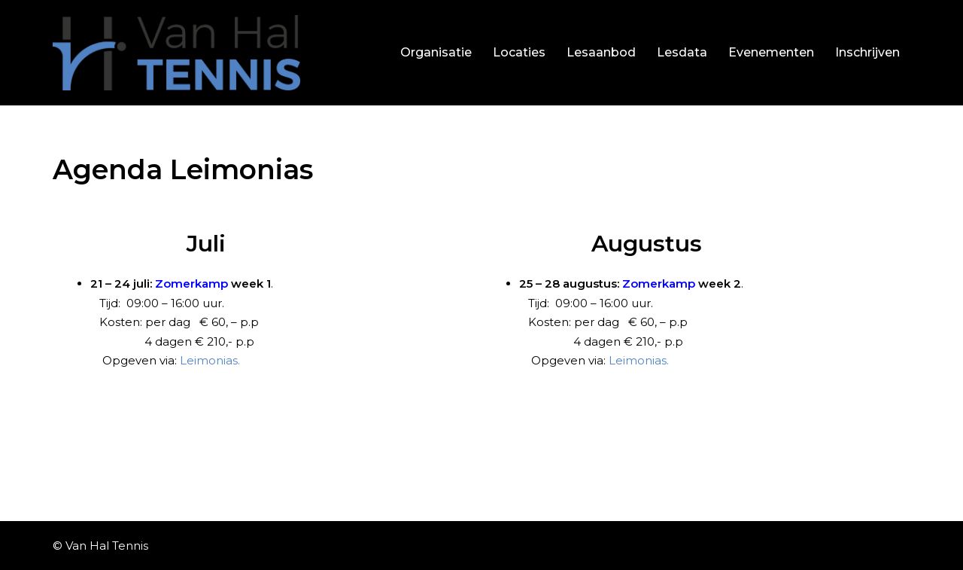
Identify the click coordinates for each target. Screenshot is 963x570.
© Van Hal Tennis (100, 545)
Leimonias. (210, 360)
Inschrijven (867, 52)
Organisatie (436, 52)
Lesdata (682, 52)
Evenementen (771, 52)
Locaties (519, 52)
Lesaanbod (601, 52)
